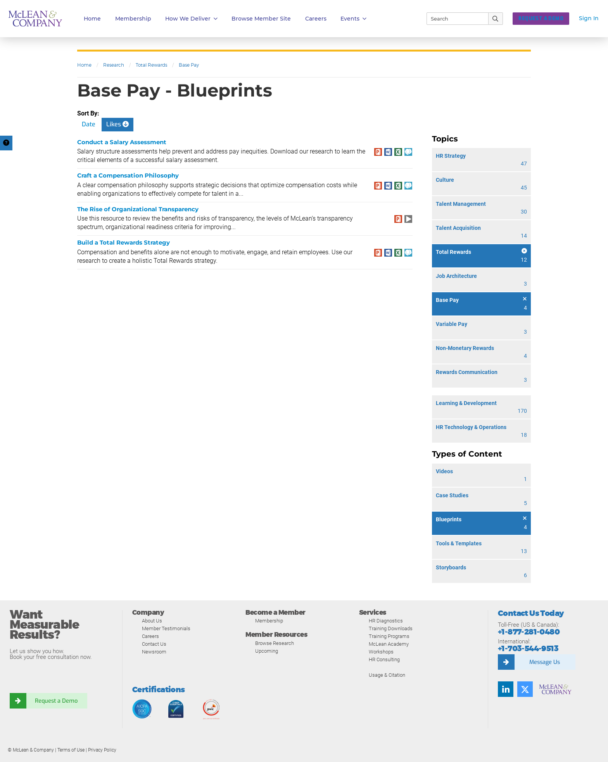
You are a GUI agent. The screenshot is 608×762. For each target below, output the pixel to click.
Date (88, 124)
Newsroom (154, 652)
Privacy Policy (102, 750)
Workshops (381, 652)
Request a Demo (56, 701)
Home (92, 18)
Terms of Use (71, 750)
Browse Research (274, 643)
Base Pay (189, 65)
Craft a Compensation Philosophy (128, 175)
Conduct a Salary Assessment (121, 142)
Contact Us (154, 644)
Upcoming (266, 651)
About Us (152, 621)
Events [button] (353, 19)
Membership (133, 18)
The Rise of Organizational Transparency (138, 209)
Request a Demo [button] (540, 19)
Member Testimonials (166, 628)
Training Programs (389, 636)
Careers (150, 636)
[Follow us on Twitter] (525, 689)
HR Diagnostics (386, 621)
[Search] (454, 18)
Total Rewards (151, 65)
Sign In (589, 18)
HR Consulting (384, 659)
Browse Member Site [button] (261, 18)
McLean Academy (389, 644)
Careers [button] (315, 18)
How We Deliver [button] (191, 19)
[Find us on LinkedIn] (505, 689)
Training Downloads (391, 628)
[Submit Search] (496, 18)
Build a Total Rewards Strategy (123, 242)
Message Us (544, 662)
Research (113, 65)
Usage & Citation (387, 675)
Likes (117, 124)
